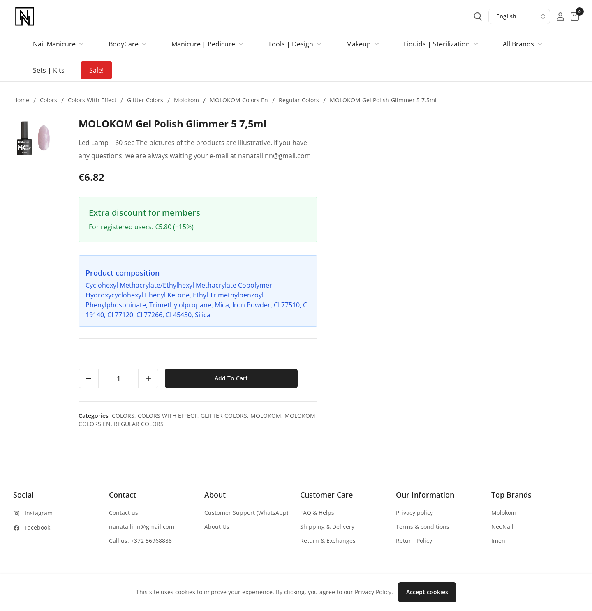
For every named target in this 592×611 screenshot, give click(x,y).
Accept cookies (427, 592)
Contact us (123, 512)
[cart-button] (575, 16)
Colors (48, 100)
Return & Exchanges (328, 540)
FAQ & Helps (317, 512)
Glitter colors (145, 100)
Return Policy (414, 540)
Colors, (387, 416)
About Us (216, 526)
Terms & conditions (422, 526)
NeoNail (502, 526)
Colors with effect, (431, 416)
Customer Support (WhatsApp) (246, 512)
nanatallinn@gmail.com (141, 526)
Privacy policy (414, 512)
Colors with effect (92, 100)
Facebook (37, 527)
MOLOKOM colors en (239, 100)
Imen (498, 540)
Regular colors (299, 100)
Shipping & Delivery (327, 526)
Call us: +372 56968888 (140, 540)
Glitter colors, (487, 416)
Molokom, (529, 416)
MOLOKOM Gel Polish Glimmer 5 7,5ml (383, 100)
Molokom (186, 100)
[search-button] (478, 16)
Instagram (39, 513)
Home (21, 100)
